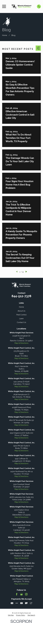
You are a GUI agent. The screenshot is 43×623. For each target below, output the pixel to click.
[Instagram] (26, 594)
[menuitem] (11, 615)
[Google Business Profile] (21, 594)
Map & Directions (21, 343)
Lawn (21, 319)
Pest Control (21, 315)
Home (21, 307)
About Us (21, 311)
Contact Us (21, 322)
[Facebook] (16, 594)
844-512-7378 (21, 296)
